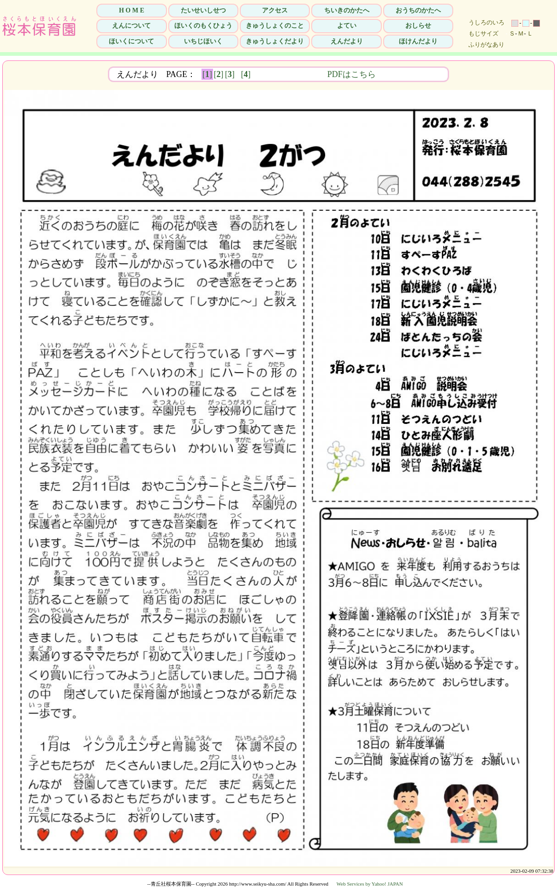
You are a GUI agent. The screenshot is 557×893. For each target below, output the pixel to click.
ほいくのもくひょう (203, 25)
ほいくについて (131, 41)
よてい (346, 25)
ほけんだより (418, 41)
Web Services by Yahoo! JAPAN (370, 884)
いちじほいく (203, 41)
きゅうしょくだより (275, 41)
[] (207, 74)
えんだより (347, 41)
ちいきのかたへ (346, 10)
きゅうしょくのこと (275, 25)
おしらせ (418, 25)
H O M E (131, 10)
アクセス (275, 10)
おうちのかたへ (418, 10)
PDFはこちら (409, 74)
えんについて (131, 25)
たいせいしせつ (203, 10)
